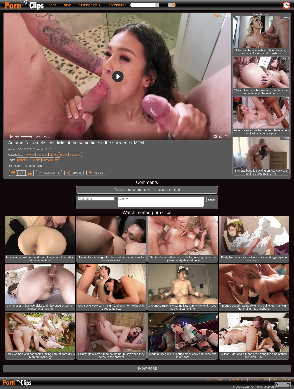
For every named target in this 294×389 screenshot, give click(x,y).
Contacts (207, 379)
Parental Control (281, 379)
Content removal (236, 379)
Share (76, 172)
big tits (54, 154)
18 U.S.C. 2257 (258, 379)
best (52, 5)
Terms (219, 379)
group (63, 154)
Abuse (98, 172)
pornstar (22, 159)
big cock (42, 154)
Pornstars (117, 5)
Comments (52, 172)
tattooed (48, 159)
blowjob (30, 154)
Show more (147, 368)
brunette (35, 159)
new (67, 5)
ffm (57, 159)
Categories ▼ (89, 5)
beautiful (75, 154)
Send (211, 199)
